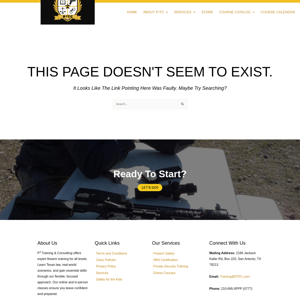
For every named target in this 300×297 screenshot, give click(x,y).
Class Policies (108, 261)
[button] (155, 12)
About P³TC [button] (155, 12)
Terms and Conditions (113, 254)
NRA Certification (167, 261)
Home (132, 12)
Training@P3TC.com (235, 277)
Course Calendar (278, 12)
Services (104, 276)
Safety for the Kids (111, 284)
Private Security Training (172, 269)
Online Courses (166, 276)
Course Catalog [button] (237, 12)
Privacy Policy (108, 269)
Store (207, 12)
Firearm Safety (165, 254)
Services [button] (184, 12)
